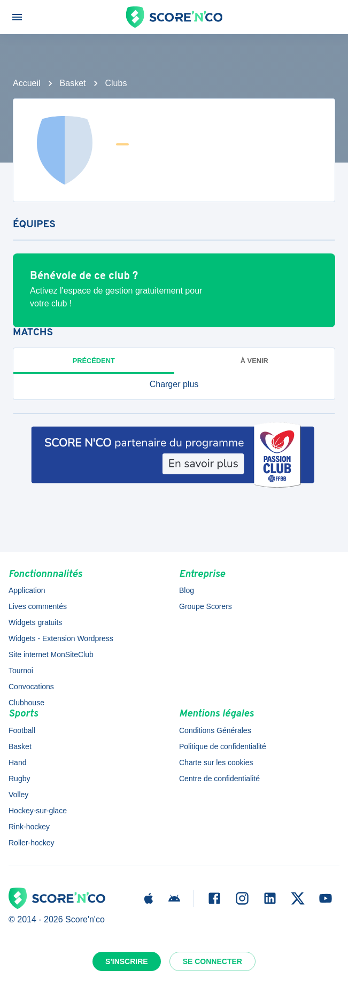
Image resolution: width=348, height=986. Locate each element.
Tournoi (21, 670)
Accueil (27, 83)
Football (22, 730)
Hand (17, 762)
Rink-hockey (29, 826)
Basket (73, 83)
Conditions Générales (215, 730)
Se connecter (212, 961)
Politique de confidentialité (222, 746)
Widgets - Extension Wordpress (61, 638)
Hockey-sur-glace (38, 810)
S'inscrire (126, 961)
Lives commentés (38, 606)
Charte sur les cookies (216, 762)
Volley (18, 794)
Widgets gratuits (35, 622)
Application (27, 590)
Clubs (116, 83)
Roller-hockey (32, 842)
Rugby (19, 778)
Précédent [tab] (94, 361)
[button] (174, 384)
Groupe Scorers (205, 606)
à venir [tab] (254, 361)
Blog (186, 590)
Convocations (31, 686)
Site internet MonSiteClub (51, 654)
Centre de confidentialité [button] (219, 778)
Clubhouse (26, 702)
